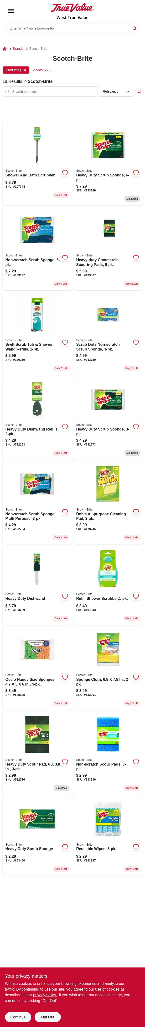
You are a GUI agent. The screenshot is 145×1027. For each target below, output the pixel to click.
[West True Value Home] (72, 7)
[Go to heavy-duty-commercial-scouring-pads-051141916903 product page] (108, 248)
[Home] (5, 48)
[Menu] (11, 11)
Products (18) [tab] (16, 70)
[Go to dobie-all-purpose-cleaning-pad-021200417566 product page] (108, 502)
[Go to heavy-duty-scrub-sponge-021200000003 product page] (37, 836)
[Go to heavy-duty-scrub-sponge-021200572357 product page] (108, 418)
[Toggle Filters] (139, 91)
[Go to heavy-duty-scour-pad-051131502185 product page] (37, 753)
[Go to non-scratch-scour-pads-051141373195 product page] (108, 753)
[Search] (134, 28)
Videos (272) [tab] (42, 70)
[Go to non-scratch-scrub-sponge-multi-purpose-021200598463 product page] (37, 502)
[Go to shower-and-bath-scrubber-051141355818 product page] (37, 163)
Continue (18, 1017)
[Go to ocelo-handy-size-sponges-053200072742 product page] (37, 668)
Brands (18, 48)
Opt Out (47, 1017)
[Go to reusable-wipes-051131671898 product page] (108, 836)
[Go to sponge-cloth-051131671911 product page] (108, 668)
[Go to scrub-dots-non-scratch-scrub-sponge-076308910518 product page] (108, 333)
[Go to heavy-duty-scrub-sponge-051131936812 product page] (108, 163)
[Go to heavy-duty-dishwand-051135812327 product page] (37, 585)
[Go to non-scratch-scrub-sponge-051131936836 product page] (37, 248)
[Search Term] (72, 28)
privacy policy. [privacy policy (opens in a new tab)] (45, 995)
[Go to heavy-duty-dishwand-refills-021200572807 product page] (37, 418)
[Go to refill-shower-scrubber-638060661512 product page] (108, 585)
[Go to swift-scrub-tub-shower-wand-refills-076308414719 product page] (37, 333)
